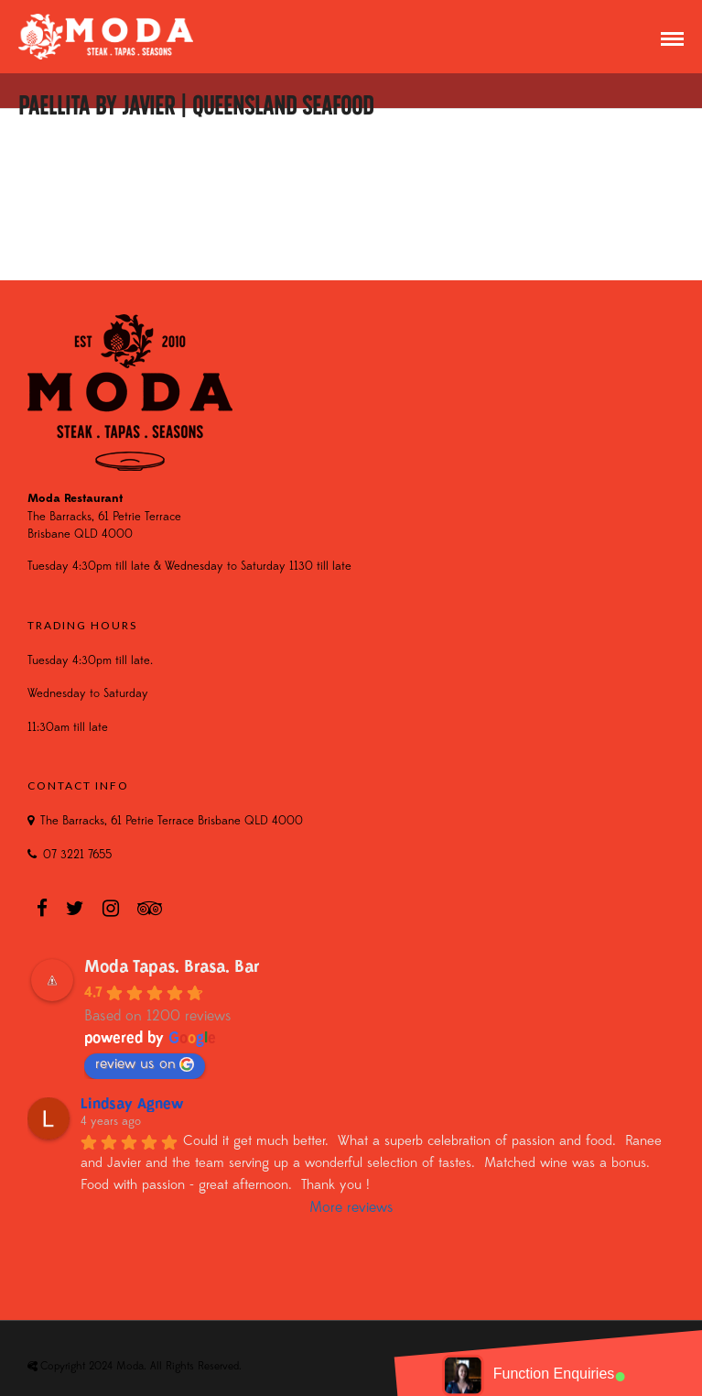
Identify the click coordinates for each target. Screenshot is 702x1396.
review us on (144, 1064)
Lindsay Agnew (132, 1104)
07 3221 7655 (77, 855)
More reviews (351, 1208)
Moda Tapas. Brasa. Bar (172, 967)
